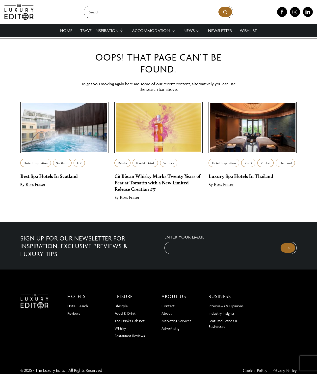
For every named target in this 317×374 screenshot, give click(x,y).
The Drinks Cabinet (129, 320)
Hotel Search (77, 306)
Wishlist (248, 30)
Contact (168, 306)
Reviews (73, 313)
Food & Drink (145, 163)
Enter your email (184, 237)
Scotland (62, 163)
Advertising (170, 328)
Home (66, 30)
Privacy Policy (284, 370)
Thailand (285, 163)
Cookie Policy (255, 370)
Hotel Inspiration (36, 163)
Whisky (168, 163)
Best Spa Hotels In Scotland (49, 175)
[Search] (158, 12)
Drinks (122, 163)
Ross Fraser (35, 184)
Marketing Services (176, 320)
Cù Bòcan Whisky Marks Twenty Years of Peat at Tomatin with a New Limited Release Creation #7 (157, 182)
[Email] (222, 248)
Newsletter (220, 30)
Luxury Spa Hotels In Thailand (241, 175)
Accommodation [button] (151, 30)
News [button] (189, 30)
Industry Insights (222, 313)
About (166, 313)
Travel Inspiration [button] (99, 30)
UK (79, 163)
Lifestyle (121, 306)
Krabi (248, 163)
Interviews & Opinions (226, 306)
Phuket (265, 163)
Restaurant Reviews (129, 335)
